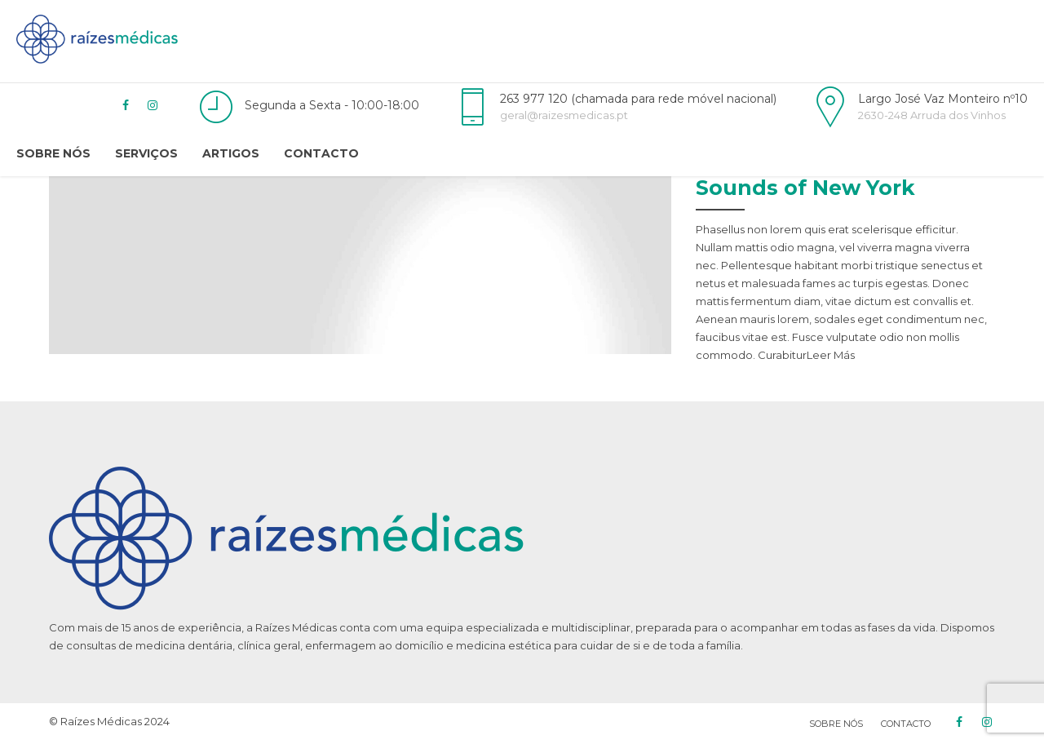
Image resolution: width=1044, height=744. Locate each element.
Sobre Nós (53, 153)
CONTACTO (906, 723)
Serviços (146, 153)
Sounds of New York (805, 187)
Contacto (321, 153)
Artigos (230, 153)
